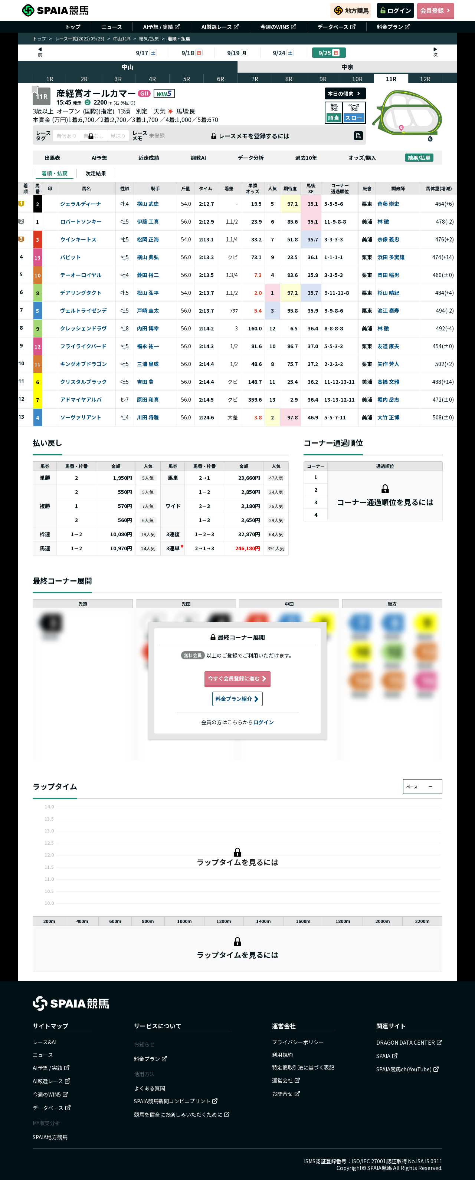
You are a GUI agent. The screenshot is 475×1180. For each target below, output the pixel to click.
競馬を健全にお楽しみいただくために (182, 1114)
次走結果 (95, 173)
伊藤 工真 (148, 221)
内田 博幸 (148, 328)
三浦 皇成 (148, 364)
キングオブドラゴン (83, 364)
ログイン (395, 10)
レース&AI (44, 1042)
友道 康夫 (388, 346)
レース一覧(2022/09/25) (79, 38)
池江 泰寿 (388, 310)
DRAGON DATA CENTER (409, 1042)
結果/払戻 (149, 38)
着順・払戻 (55, 173)
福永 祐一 (148, 346)
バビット (70, 257)
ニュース (112, 26)
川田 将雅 (148, 417)
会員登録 (435, 10)
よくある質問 (149, 1088)
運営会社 (286, 1080)
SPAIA (387, 1056)
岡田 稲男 (388, 275)
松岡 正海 (148, 239)
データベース (337, 26)
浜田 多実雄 (390, 257)
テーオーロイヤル (81, 275)
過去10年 (306, 158)
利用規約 (282, 1054)
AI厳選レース (220, 26)
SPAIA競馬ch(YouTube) (407, 1069)
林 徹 (383, 221)
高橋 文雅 (388, 382)
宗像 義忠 (388, 239)
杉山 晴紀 (388, 293)
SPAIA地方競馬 (50, 1137)
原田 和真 (148, 399)
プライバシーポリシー (298, 1042)
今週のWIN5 (279, 26)
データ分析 (251, 158)
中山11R (121, 38)
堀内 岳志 (388, 399)
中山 (128, 67)
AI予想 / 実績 (161, 26)
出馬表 (52, 158)
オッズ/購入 (362, 158)
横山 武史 (148, 204)
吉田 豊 (145, 382)
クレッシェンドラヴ (83, 328)
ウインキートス (78, 239)
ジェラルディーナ (80, 204)
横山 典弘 (148, 257)
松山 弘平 (148, 293)
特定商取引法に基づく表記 (303, 1067)
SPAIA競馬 (379, 1167)
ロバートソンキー (81, 221)
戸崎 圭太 (148, 310)
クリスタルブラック (83, 382)
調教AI (198, 158)
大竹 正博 (388, 417)
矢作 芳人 (388, 364)
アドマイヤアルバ (81, 399)
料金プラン (393, 26)
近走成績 (148, 158)
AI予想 (99, 158)
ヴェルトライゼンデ (83, 310)
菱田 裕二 (148, 275)
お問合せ (286, 1094)
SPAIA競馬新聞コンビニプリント (176, 1101)
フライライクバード (83, 346)
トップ (73, 26)
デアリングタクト (81, 293)
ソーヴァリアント (80, 417)
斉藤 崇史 (388, 204)
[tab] (54, 173)
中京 (348, 66)
